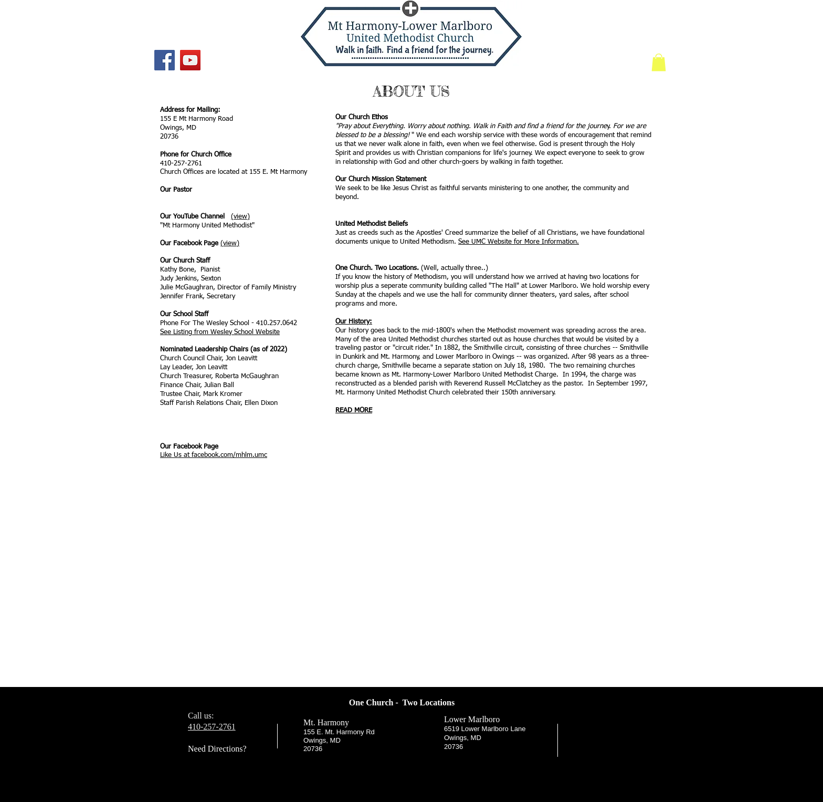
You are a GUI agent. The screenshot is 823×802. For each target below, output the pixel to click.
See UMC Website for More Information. (518, 241)
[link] (658, 62)
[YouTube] (190, 60)
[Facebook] (164, 60)
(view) (240, 216)
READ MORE (353, 410)
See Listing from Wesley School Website (220, 332)
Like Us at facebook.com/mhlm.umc (213, 455)
